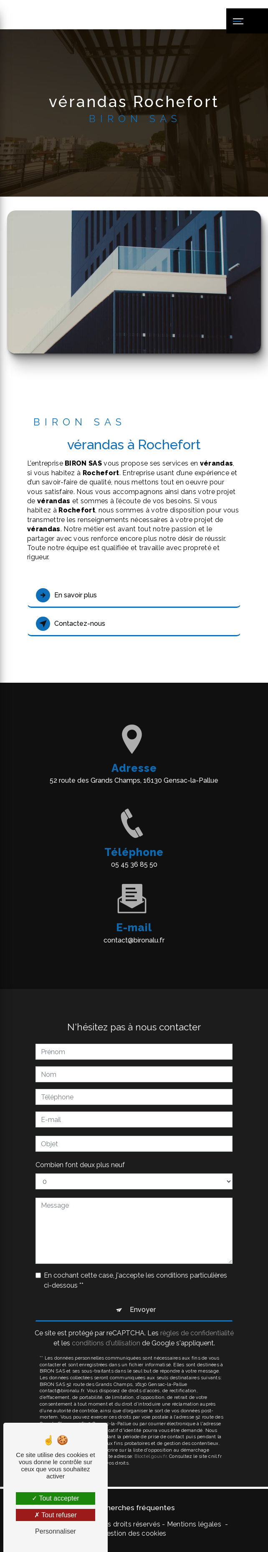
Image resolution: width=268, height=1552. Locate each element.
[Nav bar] (247, 20)
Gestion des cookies (133, 1533)
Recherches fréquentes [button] (134, 1507)
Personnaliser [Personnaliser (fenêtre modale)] (55, 1531)
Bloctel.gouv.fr (150, 1444)
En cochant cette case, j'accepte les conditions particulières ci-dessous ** (135, 1269)
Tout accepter (55, 1498)
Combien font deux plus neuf (80, 1153)
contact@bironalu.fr (134, 928)
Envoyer (143, 1298)
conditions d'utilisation (106, 1331)
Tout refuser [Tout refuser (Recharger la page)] (55, 1515)
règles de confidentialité (197, 1321)
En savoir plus (66, 595)
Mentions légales (194, 1524)
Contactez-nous (70, 624)
